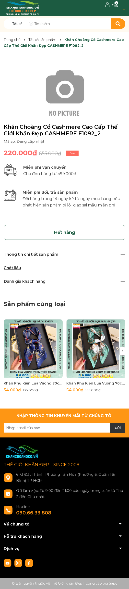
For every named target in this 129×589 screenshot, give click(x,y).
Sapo (113, 583)
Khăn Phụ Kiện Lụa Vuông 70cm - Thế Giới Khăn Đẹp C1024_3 (95, 383)
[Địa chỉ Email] (64, 428)
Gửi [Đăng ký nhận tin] (118, 428)
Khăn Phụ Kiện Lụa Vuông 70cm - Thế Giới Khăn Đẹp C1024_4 (33, 383)
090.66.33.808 (33, 513)
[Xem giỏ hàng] (115, 5)
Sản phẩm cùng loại (35, 303)
